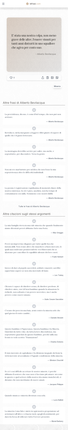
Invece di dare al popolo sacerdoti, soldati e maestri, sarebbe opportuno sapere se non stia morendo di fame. (32, 269)
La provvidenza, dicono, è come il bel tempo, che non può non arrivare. (33, 115)
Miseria (57, 86)
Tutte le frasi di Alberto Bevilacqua (34, 206)
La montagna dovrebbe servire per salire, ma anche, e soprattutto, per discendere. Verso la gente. (29, 152)
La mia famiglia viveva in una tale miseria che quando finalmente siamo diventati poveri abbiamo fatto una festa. (34, 226)
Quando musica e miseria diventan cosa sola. (25, 395)
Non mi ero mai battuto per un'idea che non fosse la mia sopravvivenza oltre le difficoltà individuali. (30, 171)
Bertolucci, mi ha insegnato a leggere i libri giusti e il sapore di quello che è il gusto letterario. (33, 134)
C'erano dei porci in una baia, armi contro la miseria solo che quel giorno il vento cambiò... (32, 311)
